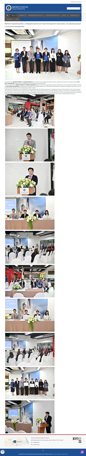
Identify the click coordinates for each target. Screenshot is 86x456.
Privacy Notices (78, 2)
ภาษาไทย (72, 2)
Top (43, 450)
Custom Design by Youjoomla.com (60, 454)
